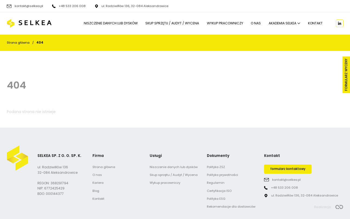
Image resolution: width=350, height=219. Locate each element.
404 (39, 42)
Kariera (98, 183)
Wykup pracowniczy (225, 23)
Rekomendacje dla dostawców (231, 206)
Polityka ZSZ (216, 167)
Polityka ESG (216, 199)
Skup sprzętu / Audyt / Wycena (172, 23)
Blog (95, 191)
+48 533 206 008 (72, 6)
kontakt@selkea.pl (29, 6)
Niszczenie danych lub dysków (111, 23)
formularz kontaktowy (288, 169)
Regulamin (215, 183)
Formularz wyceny (346, 75)
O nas (256, 23)
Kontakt (315, 23)
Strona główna (18, 42)
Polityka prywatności (222, 175)
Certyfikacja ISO (219, 191)
